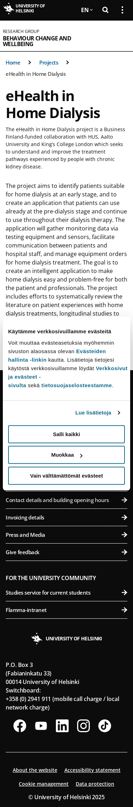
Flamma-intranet (66, 609)
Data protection (95, 783)
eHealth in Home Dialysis (35, 73)
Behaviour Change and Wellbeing (37, 41)
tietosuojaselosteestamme (76, 385)
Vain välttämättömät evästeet (66, 476)
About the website (35, 770)
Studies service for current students (66, 592)
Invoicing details (66, 517)
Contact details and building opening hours (66, 499)
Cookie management (44, 783)
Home (13, 62)
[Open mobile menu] (119, 36)
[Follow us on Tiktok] (104, 725)
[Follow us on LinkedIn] (62, 725)
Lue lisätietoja (93, 413)
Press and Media (66, 534)
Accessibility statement (92, 770)
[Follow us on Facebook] (19, 725)
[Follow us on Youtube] (41, 725)
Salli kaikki (66, 434)
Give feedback (66, 552)
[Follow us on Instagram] (83, 725)
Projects (48, 62)
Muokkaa (66, 455)
